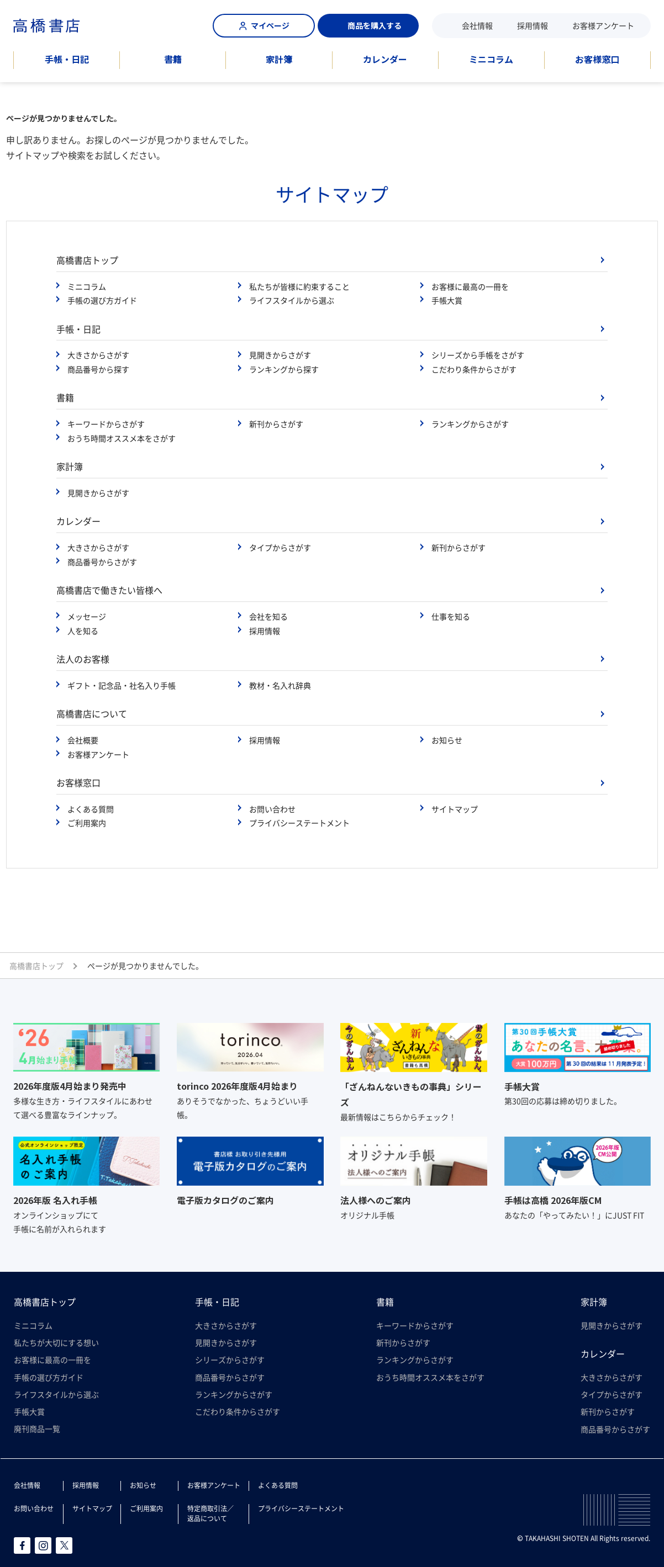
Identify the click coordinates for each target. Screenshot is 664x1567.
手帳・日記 (67, 59)
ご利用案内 (86, 822)
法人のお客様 (82, 658)
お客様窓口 (597, 59)
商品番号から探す (98, 369)
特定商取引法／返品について (210, 1513)
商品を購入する (368, 25)
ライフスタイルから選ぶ (291, 300)
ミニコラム (491, 59)
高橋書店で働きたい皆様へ (109, 589)
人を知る (82, 630)
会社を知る (268, 616)
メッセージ (86, 616)
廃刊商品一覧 (37, 1428)
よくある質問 (90, 808)
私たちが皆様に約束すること (299, 286)
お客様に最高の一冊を (470, 286)
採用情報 (532, 25)
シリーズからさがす (230, 1359)
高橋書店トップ (87, 260)
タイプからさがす (280, 547)
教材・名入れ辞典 (280, 685)
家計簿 (279, 59)
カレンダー (385, 59)
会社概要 (82, 739)
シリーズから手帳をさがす (477, 354)
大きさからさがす (98, 354)
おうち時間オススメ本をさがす (121, 438)
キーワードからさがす (106, 423)
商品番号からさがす (102, 561)
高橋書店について (91, 713)
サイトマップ (454, 808)
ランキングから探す (284, 369)
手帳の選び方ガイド (102, 300)
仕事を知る (450, 616)
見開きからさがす (280, 354)
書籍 (173, 59)
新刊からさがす (276, 423)
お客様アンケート (603, 25)
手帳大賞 (446, 300)
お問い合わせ (272, 808)
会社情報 (477, 25)
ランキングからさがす (470, 423)
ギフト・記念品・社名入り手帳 (121, 685)
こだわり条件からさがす (474, 369)
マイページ (264, 25)
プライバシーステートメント (299, 822)
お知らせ (446, 739)
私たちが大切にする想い (56, 1342)
